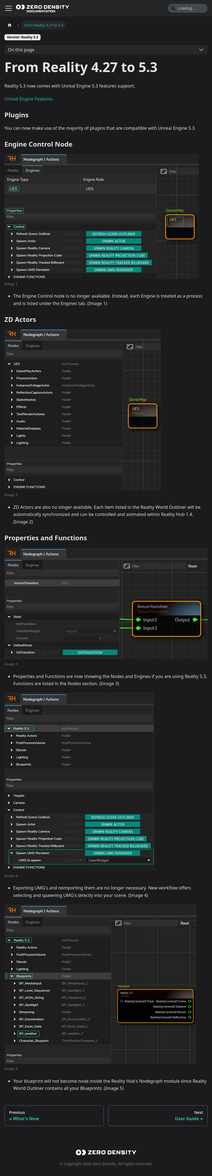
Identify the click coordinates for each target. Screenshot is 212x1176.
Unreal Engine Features (28, 99)
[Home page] (9, 25)
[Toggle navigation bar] (8, 8)
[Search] (188, 8)
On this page (21, 50)
